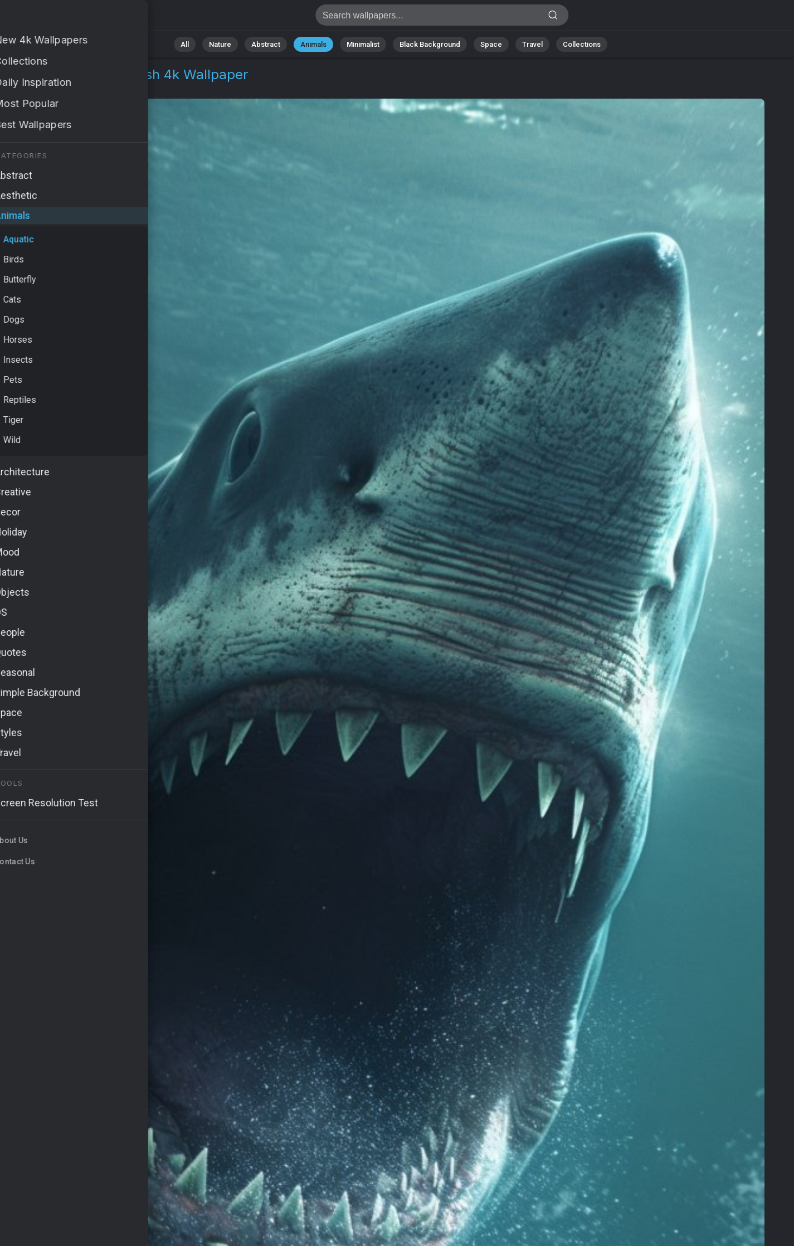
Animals (313, 44)
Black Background (430, 44)
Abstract (265, 44)
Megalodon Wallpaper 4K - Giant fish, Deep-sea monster (66, 18)
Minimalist (363, 44)
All (185, 44)
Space (491, 44)
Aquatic (91, 88)
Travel (532, 44)
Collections (582, 44)
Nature (220, 44)
